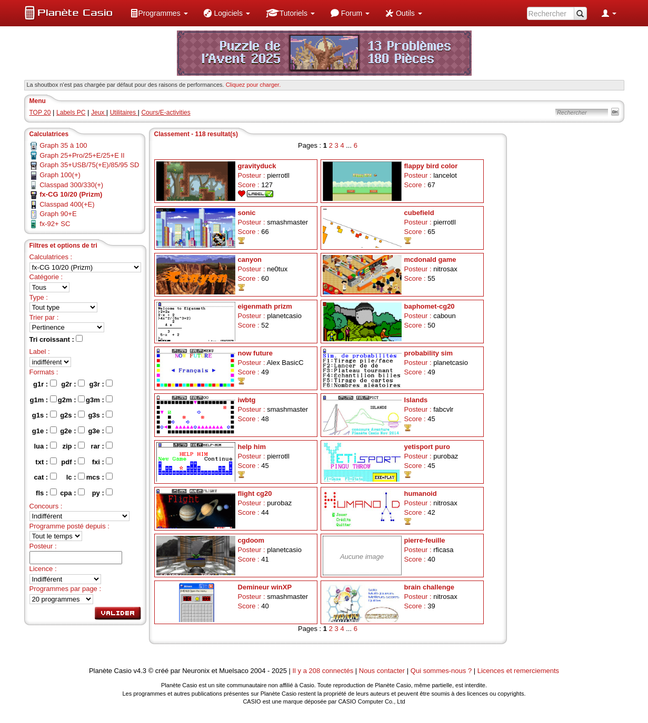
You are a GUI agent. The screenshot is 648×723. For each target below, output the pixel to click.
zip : (73, 446)
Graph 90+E (57, 214)
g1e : (44, 430)
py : (102, 492)
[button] (159, 13)
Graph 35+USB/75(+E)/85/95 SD (89, 165)
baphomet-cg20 (429, 306)
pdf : (73, 461)
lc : (75, 477)
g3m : (99, 399)
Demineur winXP (265, 587)
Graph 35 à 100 (63, 145)
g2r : (73, 384)
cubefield (419, 213)
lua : (45, 446)
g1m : (43, 399)
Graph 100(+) (60, 175)
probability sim (428, 353)
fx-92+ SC (54, 224)
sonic (247, 213)
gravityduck (257, 166)
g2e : (72, 430)
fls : (46, 492)
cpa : (72, 492)
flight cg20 (255, 493)
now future (255, 353)
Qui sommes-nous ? (441, 671)
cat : (45, 477)
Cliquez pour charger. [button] (253, 85)
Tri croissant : (56, 339)
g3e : (100, 430)
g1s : (44, 415)
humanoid (420, 493)
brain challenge (429, 587)
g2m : (71, 399)
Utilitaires (124, 112)
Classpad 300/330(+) (71, 185)
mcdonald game (430, 259)
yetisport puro (427, 447)
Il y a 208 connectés (324, 671)
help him (252, 447)
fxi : (102, 461)
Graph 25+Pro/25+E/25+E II (82, 155)
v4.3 (139, 671)
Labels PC (70, 112)
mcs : (99, 477)
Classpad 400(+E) (66, 204)
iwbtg (247, 400)
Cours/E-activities (165, 112)
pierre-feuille (424, 540)
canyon (250, 259)
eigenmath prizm (265, 306)
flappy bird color (431, 166)
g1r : (45, 384)
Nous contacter (382, 671)
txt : (45, 461)
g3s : (100, 415)
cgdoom (251, 540)
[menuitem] (159, 13)
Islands (416, 400)
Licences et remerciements (518, 671)
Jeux (98, 112)
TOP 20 (40, 112)
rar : (102, 446)
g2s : (72, 415)
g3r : (101, 384)
